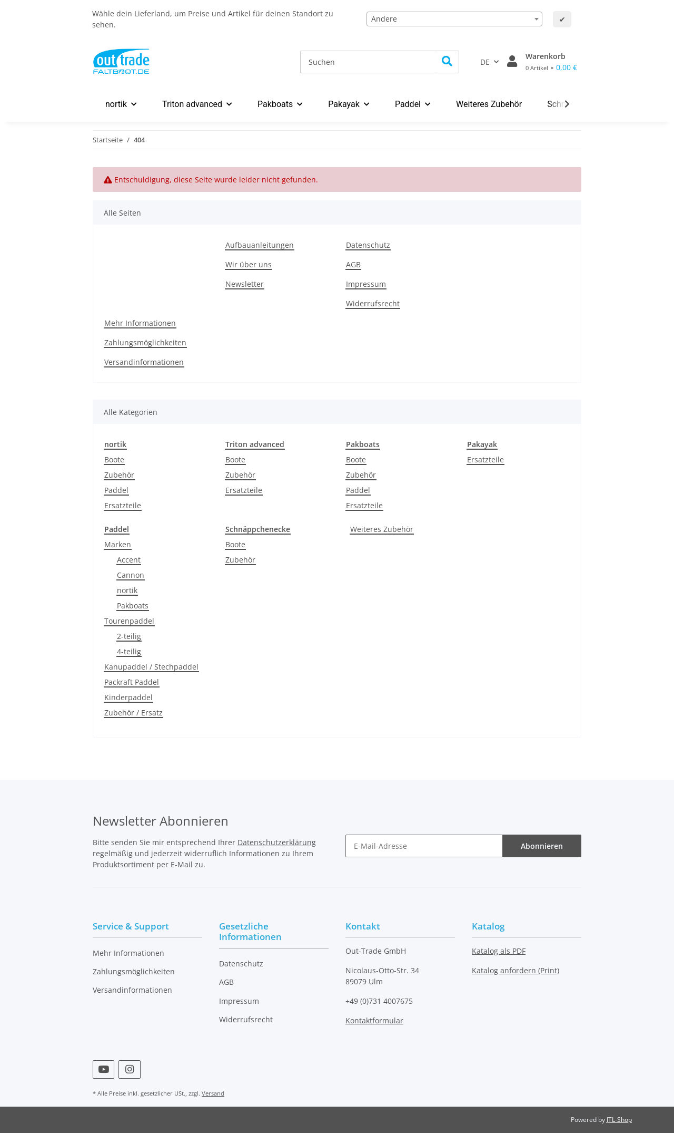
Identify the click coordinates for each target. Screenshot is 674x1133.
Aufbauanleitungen (259, 245)
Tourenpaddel (129, 621)
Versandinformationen (144, 362)
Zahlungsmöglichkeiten (145, 342)
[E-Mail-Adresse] (424, 846)
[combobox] (454, 19)
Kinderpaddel (128, 697)
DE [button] (485, 62)
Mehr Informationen (140, 323)
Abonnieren (542, 846)
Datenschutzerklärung (276, 842)
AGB (353, 264)
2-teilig (129, 636)
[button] (512, 62)
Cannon (130, 575)
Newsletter (244, 284)
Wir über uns (248, 264)
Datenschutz (368, 245)
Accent (129, 560)
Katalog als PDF (499, 951)
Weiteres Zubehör (381, 529)
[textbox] (454, 19)
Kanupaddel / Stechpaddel (151, 667)
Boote (114, 459)
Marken (117, 544)
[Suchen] (368, 62)
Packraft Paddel (131, 682)
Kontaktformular (374, 1020)
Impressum (366, 284)
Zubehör (119, 475)
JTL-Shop (619, 1119)
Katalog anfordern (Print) (515, 970)
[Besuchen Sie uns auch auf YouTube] (103, 1069)
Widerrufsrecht (373, 303)
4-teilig (129, 651)
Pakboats (132, 606)
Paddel (116, 490)
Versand (213, 1093)
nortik (127, 590)
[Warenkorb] (551, 61)
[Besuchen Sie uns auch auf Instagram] (129, 1069)
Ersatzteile (122, 505)
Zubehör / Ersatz (133, 713)
